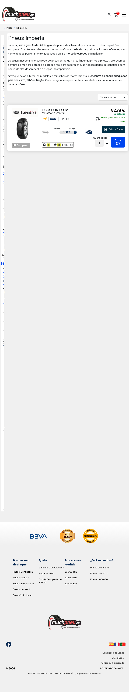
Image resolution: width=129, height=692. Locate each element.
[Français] (117, 644)
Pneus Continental (23, 571)
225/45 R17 (71, 583)
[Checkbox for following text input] (14, 145)
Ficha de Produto (113, 129)
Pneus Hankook (22, 589)
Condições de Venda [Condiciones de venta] (113, 652)
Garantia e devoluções (51, 567)
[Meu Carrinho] (116, 15)
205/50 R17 (71, 577)
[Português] (122, 644)
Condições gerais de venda (50, 581)
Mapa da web (46, 573)
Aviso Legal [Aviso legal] (118, 658)
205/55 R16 (71, 571)
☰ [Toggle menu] (123, 15)
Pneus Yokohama (22, 595)
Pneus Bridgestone (23, 583)
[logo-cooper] (67, 537)
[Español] (111, 644)
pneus (109, 76)
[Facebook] (6, 644)
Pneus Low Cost (99, 573)
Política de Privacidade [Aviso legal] (112, 663)
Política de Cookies (111, 668)
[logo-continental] (90, 537)
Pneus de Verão (99, 579)
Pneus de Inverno (100, 567)
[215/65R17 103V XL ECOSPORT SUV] (118, 142)
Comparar (22, 145)
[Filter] (113, 97)
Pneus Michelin (21, 577)
